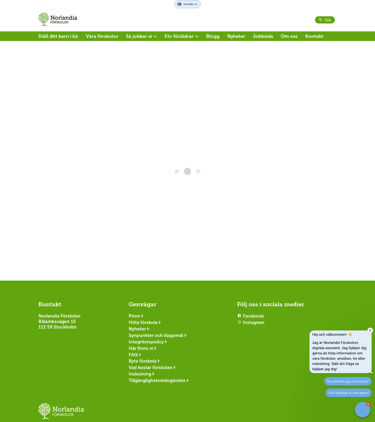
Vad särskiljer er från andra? (348, 393)
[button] (187, 4)
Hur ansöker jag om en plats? (348, 381)
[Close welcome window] (370, 330)
